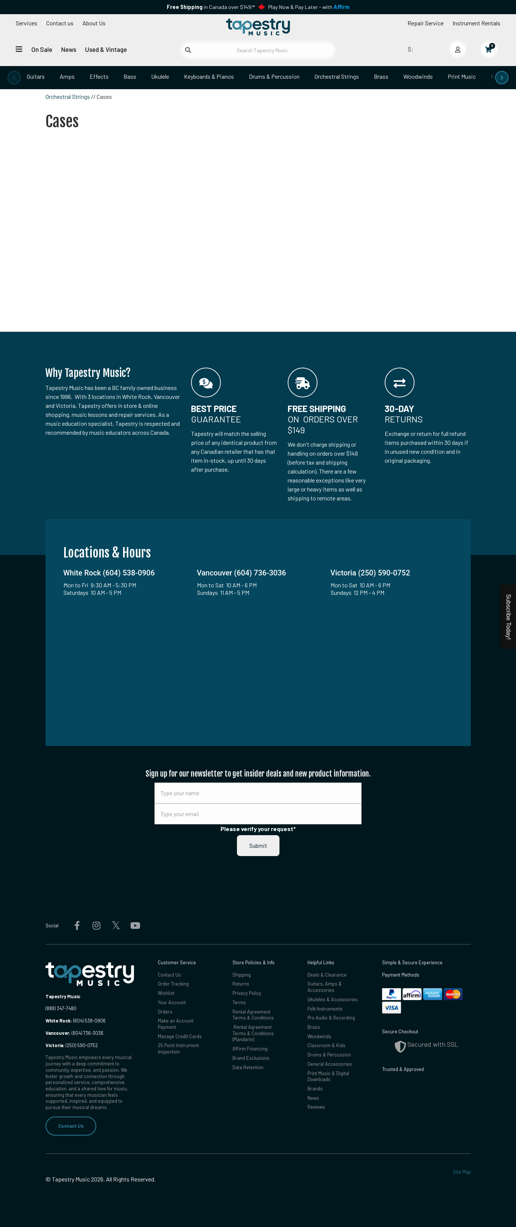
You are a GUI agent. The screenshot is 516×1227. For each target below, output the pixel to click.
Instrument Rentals (476, 22)
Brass (381, 76)
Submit (258, 845)
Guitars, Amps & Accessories (324, 987)
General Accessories (329, 1064)
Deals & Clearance (327, 975)
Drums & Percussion (274, 76)
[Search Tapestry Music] (258, 50)
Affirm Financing (250, 1049)
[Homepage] (258, 27)
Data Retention (247, 1067)
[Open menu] (19, 49)
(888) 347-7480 (61, 1008)
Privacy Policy (246, 993)
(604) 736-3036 (74, 1033)
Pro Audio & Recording (331, 1018)
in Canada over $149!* (211, 7)
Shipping (241, 975)
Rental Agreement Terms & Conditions (253, 1015)
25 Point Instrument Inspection (178, 1048)
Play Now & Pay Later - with (309, 7)
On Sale (41, 49)
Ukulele (160, 76)
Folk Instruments (325, 1009)
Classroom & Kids (326, 1045)
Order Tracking (173, 984)
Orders (165, 1012)
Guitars (36, 76)
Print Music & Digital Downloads (328, 1076)
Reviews (316, 1107)
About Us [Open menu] (94, 22)
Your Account (172, 1002)
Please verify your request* (258, 828)
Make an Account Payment (176, 1024)
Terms (239, 1002)
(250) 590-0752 (72, 1045)
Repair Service (425, 22)
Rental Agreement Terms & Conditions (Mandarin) (253, 1033)
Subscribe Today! (508, 617)
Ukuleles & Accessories (332, 999)
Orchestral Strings (337, 76)
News (68, 49)
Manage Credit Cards (180, 1036)
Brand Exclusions (250, 1058)
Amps (67, 76)
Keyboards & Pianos (209, 76)
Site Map (462, 1172)
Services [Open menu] (26, 22)
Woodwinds (418, 76)
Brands (315, 1089)
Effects (99, 76)
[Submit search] (188, 50)
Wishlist (166, 993)
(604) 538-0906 (76, 1021)
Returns (240, 984)
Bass (129, 76)
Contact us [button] (60, 22)
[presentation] (14, 77)
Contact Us (71, 1126)
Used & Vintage (106, 49)
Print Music (462, 76)
